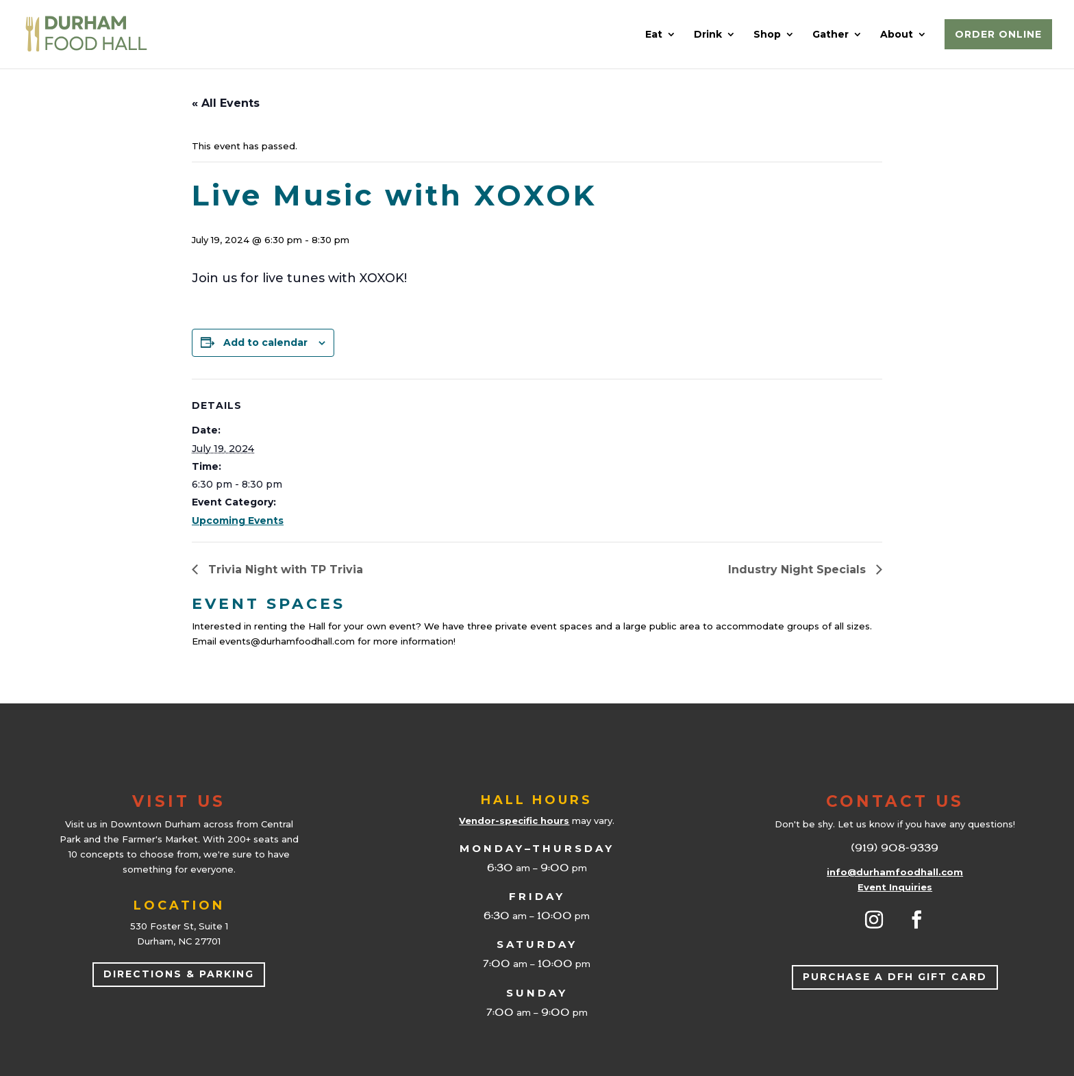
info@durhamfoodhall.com (895, 871)
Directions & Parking (178, 974)
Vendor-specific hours (514, 820)
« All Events (226, 103)
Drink (708, 34)
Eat (653, 34)
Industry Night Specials (798, 569)
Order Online (998, 34)
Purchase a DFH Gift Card (895, 977)
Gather (830, 34)
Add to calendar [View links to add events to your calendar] (265, 342)
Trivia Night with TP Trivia (284, 569)
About (896, 34)
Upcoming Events (238, 520)
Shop (767, 34)
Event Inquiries (895, 886)
